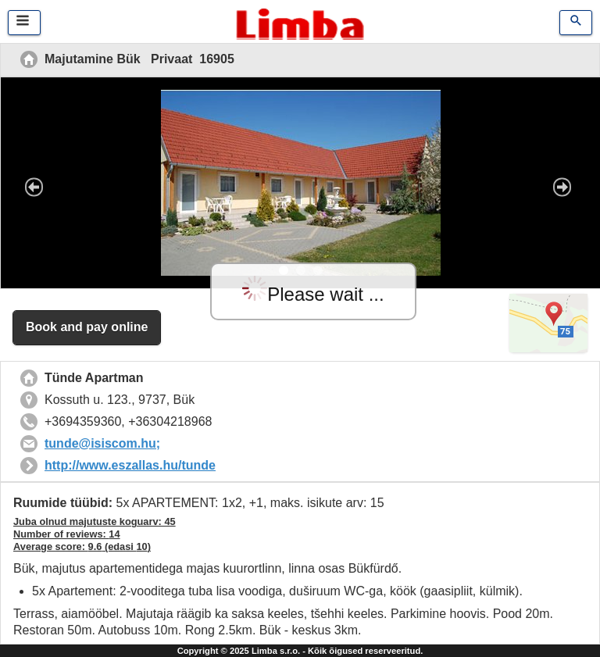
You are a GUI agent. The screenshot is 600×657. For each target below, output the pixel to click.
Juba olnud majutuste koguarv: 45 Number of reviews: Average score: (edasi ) (94, 534)
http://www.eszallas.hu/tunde (130, 465)
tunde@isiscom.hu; (102, 443)
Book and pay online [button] (87, 327)
